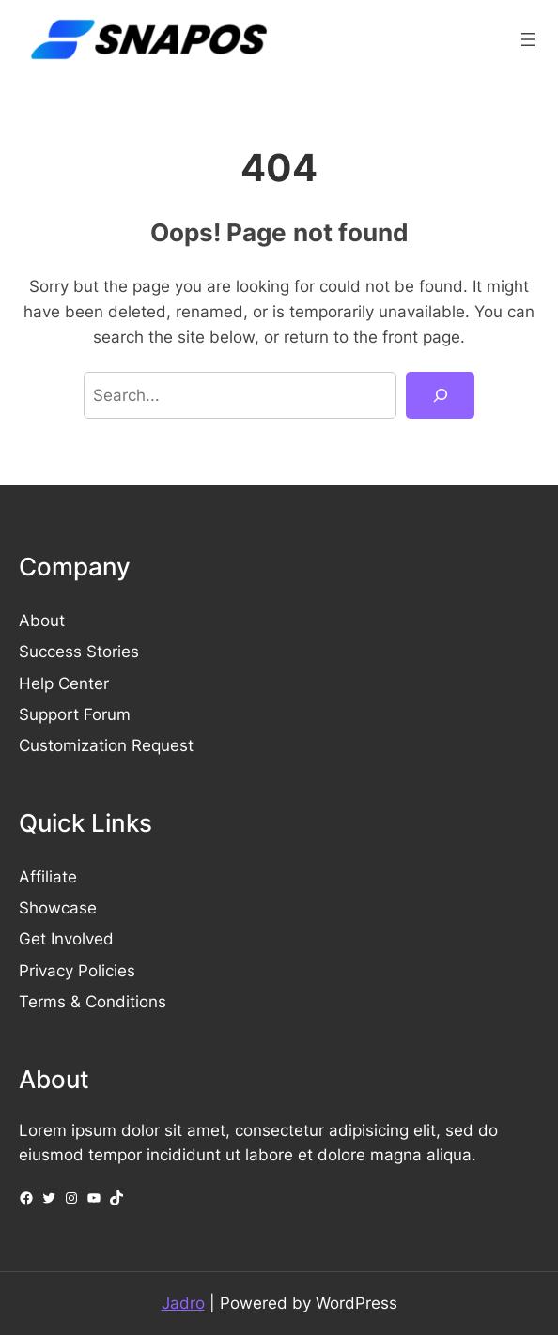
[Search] (439, 395)
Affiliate (48, 876)
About (42, 620)
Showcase (58, 907)
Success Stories (79, 651)
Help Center (64, 683)
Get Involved (66, 938)
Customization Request (106, 745)
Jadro (183, 1303)
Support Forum (75, 714)
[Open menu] (528, 39)
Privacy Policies (77, 970)
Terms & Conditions (92, 1001)
